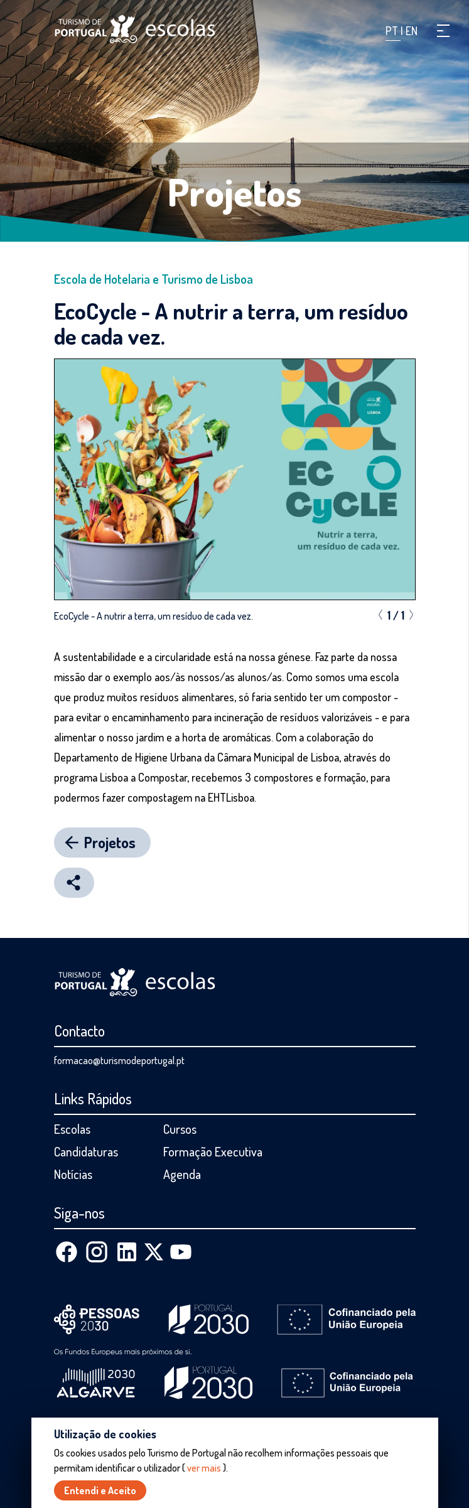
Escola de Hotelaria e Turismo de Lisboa (153, 279)
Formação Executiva (212, 1151)
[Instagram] (96, 1251)
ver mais (204, 1468)
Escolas (72, 1129)
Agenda (182, 1174)
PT (393, 31)
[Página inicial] (135, 29)
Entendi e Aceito (100, 1490)
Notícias (73, 1174)
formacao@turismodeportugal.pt (119, 1060)
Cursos (180, 1129)
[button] (443, 30)
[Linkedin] (126, 1251)
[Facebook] (66, 1251)
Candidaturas (86, 1151)
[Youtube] (180, 1251)
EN (412, 31)
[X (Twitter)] (153, 1251)
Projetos (235, 191)
